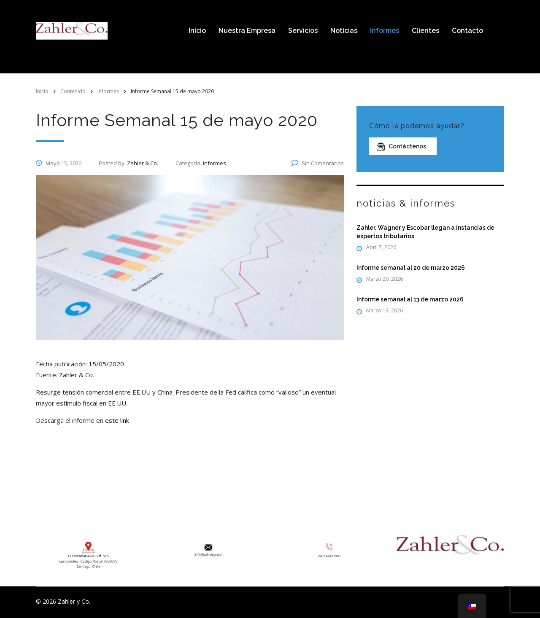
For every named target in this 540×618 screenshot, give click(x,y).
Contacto (467, 31)
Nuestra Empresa (247, 31)
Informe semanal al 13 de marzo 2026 (410, 299)
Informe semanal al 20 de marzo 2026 (410, 267)
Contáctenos (401, 146)
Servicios (303, 31)
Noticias (343, 31)
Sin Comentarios (318, 163)
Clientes (425, 31)
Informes (384, 31)
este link (117, 420)
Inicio (197, 31)
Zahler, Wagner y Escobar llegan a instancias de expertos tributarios (425, 231)
